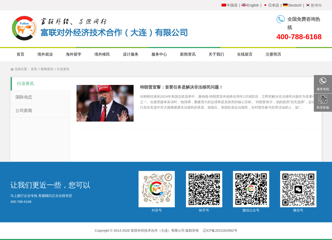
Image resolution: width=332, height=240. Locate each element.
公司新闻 (24, 110)
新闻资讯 (47, 69)
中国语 (230, 5)
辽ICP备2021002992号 (220, 230)
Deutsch (292, 5)
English (250, 5)
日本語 (271, 5)
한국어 (314, 5)
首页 (34, 69)
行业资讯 (63, 69)
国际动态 (24, 97)
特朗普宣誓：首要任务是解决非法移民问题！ (181, 87)
